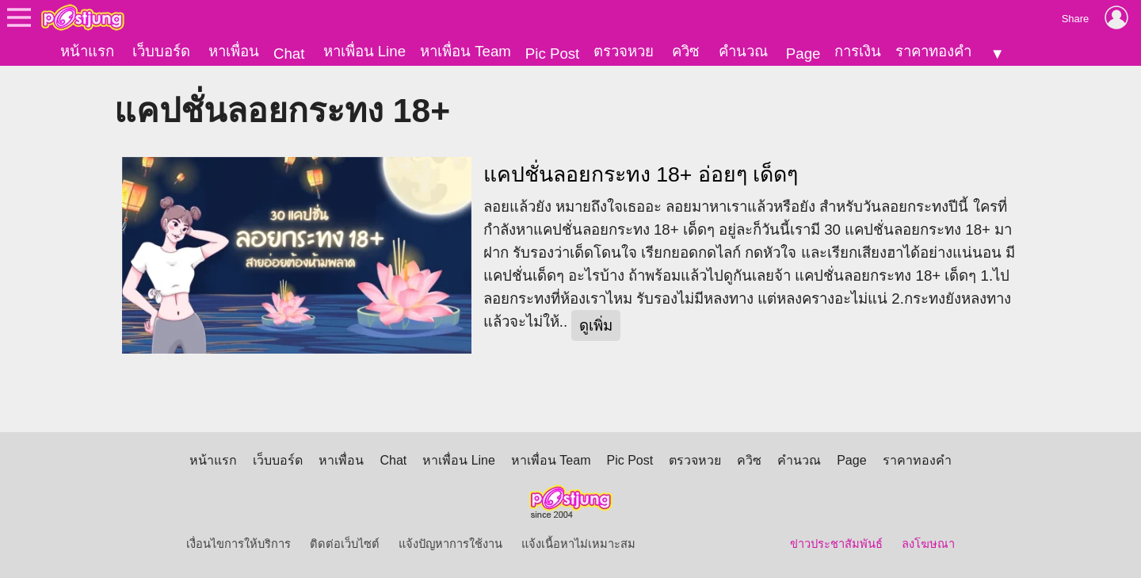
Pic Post (552, 53)
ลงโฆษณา (928, 544)
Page (803, 53)
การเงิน (857, 51)
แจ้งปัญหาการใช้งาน (450, 544)
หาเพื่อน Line (364, 51)
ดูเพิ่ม (595, 325)
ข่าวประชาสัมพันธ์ (836, 544)
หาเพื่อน (233, 51)
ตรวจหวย (623, 51)
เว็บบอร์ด (161, 51)
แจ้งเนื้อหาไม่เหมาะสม (578, 544)
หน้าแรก (87, 51)
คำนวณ (743, 51)
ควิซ (686, 51)
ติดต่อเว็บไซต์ (345, 544)
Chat (288, 53)
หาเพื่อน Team (465, 51)
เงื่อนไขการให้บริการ (238, 544)
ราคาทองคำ (933, 51)
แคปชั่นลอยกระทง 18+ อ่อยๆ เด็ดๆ (640, 174)
